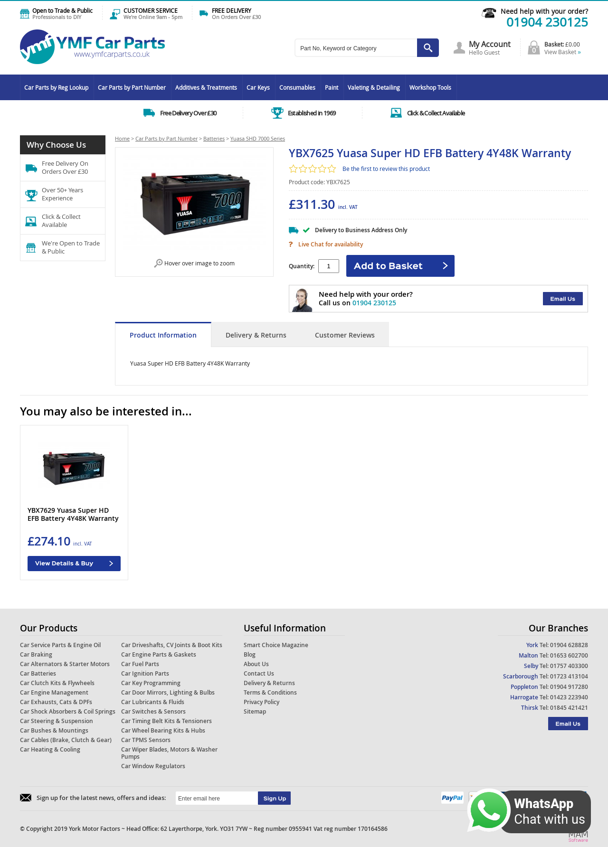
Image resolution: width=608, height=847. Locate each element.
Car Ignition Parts (145, 673)
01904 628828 (569, 645)
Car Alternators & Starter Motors (65, 664)
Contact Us (259, 673)
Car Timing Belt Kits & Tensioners (166, 721)
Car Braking (36, 654)
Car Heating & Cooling (50, 749)
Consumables (297, 87)
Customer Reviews (345, 334)
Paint (331, 87)
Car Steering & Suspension (56, 721)
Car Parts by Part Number (132, 87)
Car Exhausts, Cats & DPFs (56, 702)
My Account (490, 44)
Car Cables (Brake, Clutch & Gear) (66, 740)
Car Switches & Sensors (153, 711)
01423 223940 (569, 697)
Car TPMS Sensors (146, 740)
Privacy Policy (261, 702)
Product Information (163, 334)
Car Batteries (38, 673)
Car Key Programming (150, 683)
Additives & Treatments (206, 87)
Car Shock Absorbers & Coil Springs (67, 711)
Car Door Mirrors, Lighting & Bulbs (168, 692)
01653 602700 (569, 655)
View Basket (562, 52)
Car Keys (258, 87)
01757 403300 (569, 666)
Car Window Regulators (153, 766)
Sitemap (255, 711)
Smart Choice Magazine (276, 645)
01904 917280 (569, 687)
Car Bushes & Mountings (54, 730)
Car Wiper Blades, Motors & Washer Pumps (169, 753)
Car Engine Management (54, 692)
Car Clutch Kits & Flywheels (57, 683)
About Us (256, 664)
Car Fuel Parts (140, 664)
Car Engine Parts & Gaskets (158, 654)
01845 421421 (569, 708)
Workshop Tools (430, 87)
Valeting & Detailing (374, 87)
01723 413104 (569, 676)
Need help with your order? (544, 11)
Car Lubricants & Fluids (152, 702)
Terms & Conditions (270, 692)
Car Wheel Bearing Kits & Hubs (163, 730)
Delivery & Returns (256, 334)
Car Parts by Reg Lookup (56, 87)
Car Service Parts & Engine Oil (60, 645)
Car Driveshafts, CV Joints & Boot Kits (171, 645)
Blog (250, 654)
